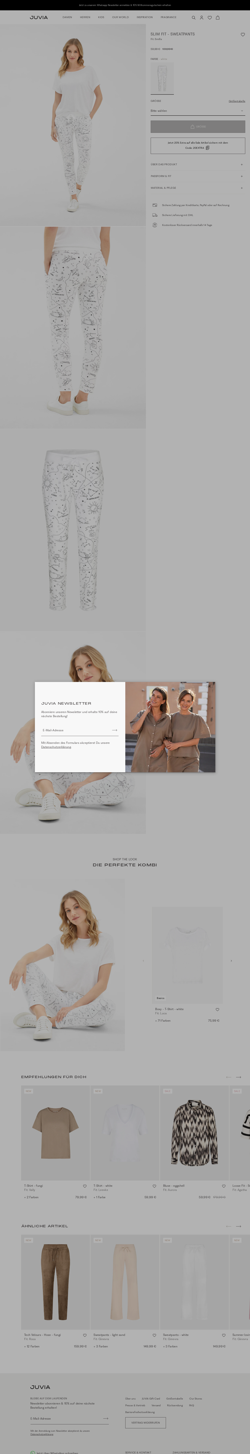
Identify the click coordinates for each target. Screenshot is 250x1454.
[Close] (209, 686)
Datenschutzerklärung (56, 747)
